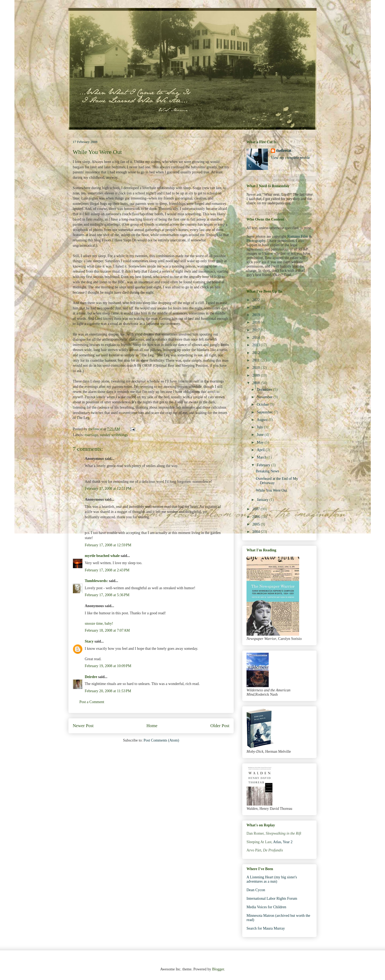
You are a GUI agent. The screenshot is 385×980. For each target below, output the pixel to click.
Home (152, 725)
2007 (256, 509)
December (265, 390)
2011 (256, 360)
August (262, 420)
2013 (256, 345)
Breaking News (267, 471)
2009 (256, 375)
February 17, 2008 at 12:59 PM (108, 545)
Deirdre (91, 677)
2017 (256, 330)
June (260, 435)
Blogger (218, 969)
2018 (256, 322)
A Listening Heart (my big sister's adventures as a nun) (272, 879)
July (260, 427)
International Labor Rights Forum (272, 899)
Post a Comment (91, 702)
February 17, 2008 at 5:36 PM (107, 595)
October (263, 405)
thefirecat (283, 151)
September (265, 412)
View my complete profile (290, 158)
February (264, 465)
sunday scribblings (114, 435)
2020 (256, 307)
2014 (256, 338)
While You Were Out (271, 490)
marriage (91, 435)
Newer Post (83, 725)
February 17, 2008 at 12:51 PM (108, 489)
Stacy (89, 641)
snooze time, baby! (99, 624)
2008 (256, 383)
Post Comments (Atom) (161, 740)
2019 (256, 315)
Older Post (219, 725)
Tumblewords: (96, 581)
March (262, 457)
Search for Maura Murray (266, 928)
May (260, 442)
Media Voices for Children (266, 907)
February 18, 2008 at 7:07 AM (107, 630)
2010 (256, 368)
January (263, 500)
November (265, 397)
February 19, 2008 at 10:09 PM (108, 666)
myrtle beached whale (102, 556)
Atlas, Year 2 (282, 842)
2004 (256, 532)
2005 (256, 524)
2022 (256, 300)
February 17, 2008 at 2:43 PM (107, 570)
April (261, 450)
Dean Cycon (256, 890)
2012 (256, 353)
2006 (256, 517)
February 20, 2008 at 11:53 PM (108, 691)
